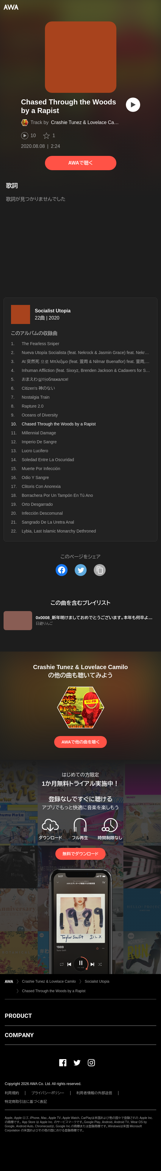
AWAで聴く (80, 162)
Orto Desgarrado (37, 504)
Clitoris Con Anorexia (41, 486)
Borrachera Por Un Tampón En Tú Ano (57, 495)
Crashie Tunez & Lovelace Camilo (87, 122)
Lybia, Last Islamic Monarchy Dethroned (59, 531)
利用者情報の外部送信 (94, 1093)
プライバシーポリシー (47, 1093)
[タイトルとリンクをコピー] (100, 570)
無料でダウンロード (80, 853)
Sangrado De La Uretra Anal (48, 522)
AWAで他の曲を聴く (80, 742)
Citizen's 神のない (38, 388)
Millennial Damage (39, 432)
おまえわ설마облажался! (45, 379)
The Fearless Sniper (40, 343)
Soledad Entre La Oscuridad (48, 459)
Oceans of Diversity (40, 415)
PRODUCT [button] (18, 1015)
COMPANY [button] (19, 1035)
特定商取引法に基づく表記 (26, 1102)
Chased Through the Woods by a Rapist (53, 991)
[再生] (133, 105)
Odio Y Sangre (35, 477)
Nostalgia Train (35, 397)
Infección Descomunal (42, 513)
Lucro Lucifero (35, 450)
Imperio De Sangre (39, 441)
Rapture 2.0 (32, 406)
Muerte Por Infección (41, 468)
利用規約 (12, 1093)
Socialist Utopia (53, 310)
